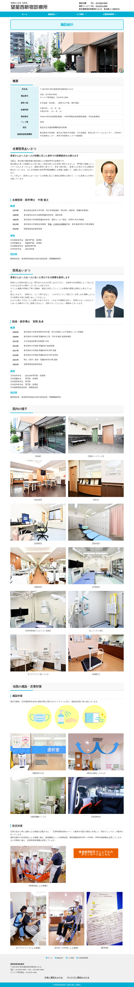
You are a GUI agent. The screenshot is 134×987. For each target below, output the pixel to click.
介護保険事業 (108, 14)
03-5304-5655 (102, 3)
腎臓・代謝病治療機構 (57, 224)
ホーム (24, 14)
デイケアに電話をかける (78, 978)
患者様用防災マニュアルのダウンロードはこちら (96, 853)
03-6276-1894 (102, 6)
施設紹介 (51, 14)
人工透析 (80, 14)
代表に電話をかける (54, 978)
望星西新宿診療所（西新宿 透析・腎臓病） (68, 984)
